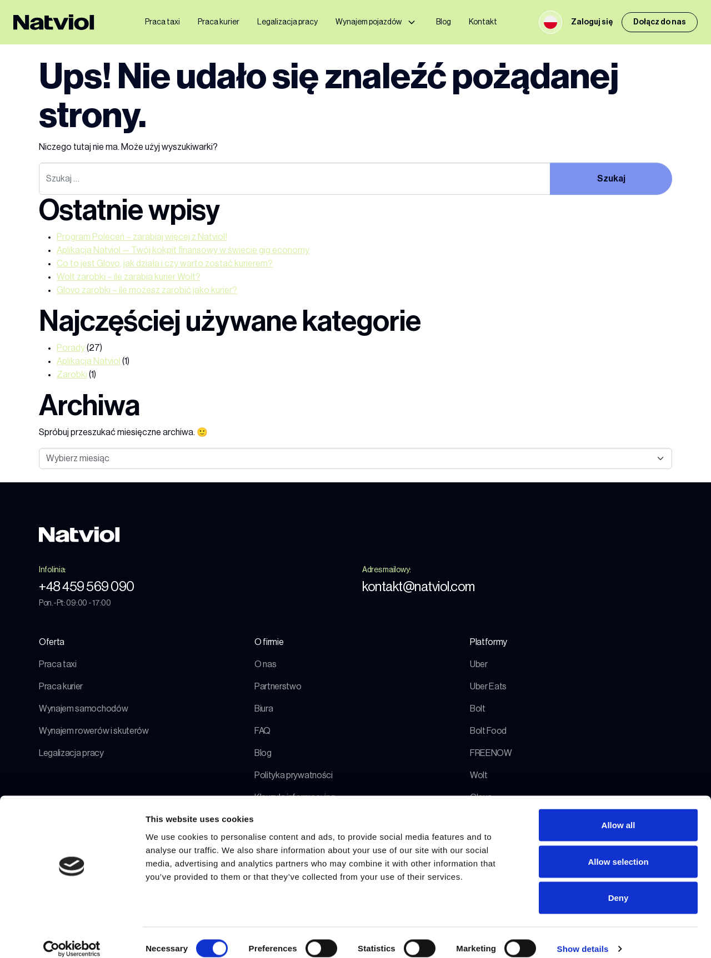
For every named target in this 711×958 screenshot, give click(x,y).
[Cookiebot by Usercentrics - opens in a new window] (72, 936)
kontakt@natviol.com (418, 586)
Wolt (479, 775)
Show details (583, 936)
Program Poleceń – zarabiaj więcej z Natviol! (142, 237)
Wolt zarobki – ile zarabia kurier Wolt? (129, 277)
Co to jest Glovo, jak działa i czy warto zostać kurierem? (165, 263)
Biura (263, 708)
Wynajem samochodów (83, 708)
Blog (443, 22)
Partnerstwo (277, 686)
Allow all (618, 812)
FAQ (262, 731)
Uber (479, 664)
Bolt (477, 708)
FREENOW (491, 753)
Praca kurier (218, 22)
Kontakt (483, 22)
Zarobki (72, 374)
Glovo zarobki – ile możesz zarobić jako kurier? (147, 290)
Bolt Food (488, 731)
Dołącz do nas (659, 22)
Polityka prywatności (293, 775)
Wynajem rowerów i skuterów (94, 731)
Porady (71, 348)
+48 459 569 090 (86, 586)
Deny (618, 885)
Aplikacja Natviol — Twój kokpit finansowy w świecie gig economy (183, 250)
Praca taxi (162, 22)
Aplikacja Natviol (89, 361)
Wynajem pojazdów (369, 22)
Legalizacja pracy (287, 22)
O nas (265, 664)
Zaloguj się (592, 22)
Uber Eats (488, 686)
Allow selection (618, 849)
